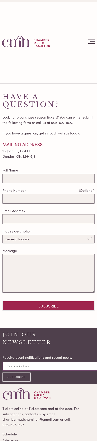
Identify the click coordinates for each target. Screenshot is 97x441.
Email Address (13, 211)
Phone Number (14, 190)
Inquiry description (17, 231)
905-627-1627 (13, 424)
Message (9, 250)
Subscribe (48, 305)
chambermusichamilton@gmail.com (30, 419)
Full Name (10, 170)
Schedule (9, 434)
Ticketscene (38, 408)
